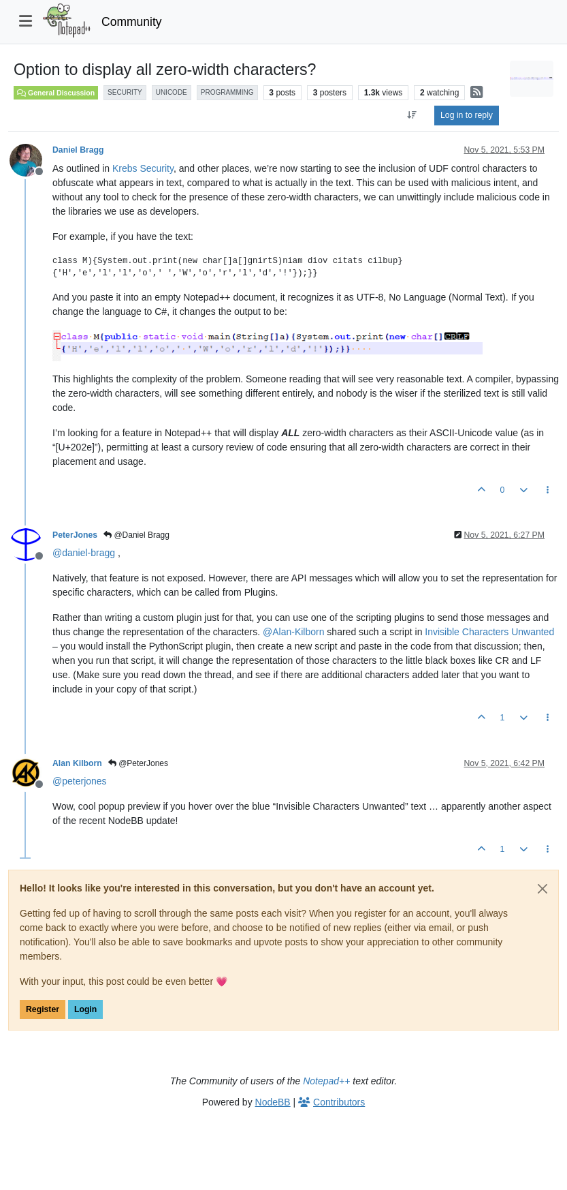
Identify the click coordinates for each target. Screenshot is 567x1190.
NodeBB (273, 1102)
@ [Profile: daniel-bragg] (83, 552)
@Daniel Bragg (136, 535)
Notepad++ (326, 1080)
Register (42, 1009)
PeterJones (74, 535)
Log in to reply (466, 115)
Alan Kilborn (77, 763)
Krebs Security (143, 168)
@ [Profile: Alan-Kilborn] (293, 631)
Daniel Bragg (78, 150)
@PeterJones (138, 763)
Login (85, 1009)
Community (131, 22)
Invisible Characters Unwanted (489, 631)
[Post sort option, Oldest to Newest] (412, 115)
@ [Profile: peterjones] (79, 781)
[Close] (542, 888)
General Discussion (56, 93)
